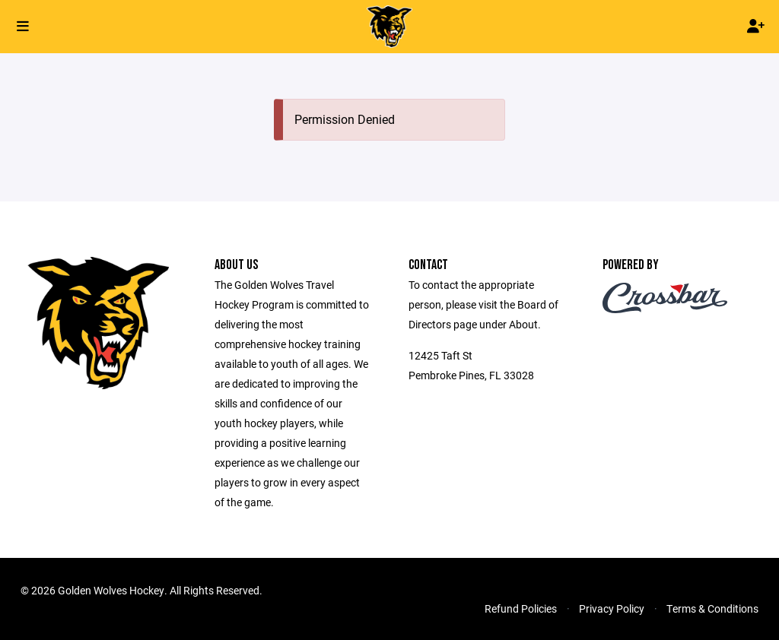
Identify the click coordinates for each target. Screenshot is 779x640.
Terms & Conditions (712, 608)
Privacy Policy (611, 608)
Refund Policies (521, 608)
